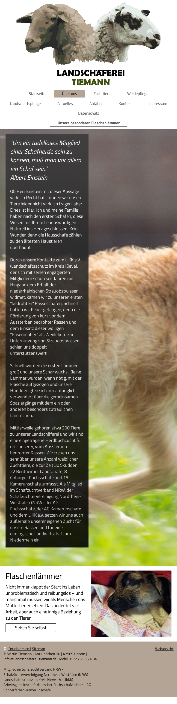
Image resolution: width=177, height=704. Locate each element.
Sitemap (38, 648)
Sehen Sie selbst (31, 627)
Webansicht (164, 648)
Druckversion (16, 648)
